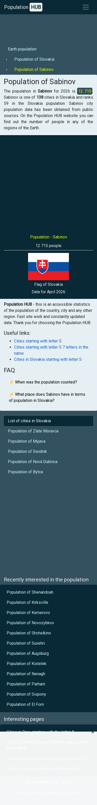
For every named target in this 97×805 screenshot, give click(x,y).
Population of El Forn (25, 704)
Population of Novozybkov (30, 622)
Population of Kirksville (27, 602)
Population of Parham (26, 684)
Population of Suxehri (26, 643)
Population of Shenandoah (30, 592)
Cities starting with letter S (38, 341)
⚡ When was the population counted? (43, 382)
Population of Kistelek (26, 663)
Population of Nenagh (26, 673)
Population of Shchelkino (29, 633)
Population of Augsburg (28, 653)
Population (23, 7)
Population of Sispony (26, 694)
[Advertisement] (48, 28)
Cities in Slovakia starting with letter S (48, 359)
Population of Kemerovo (28, 612)
